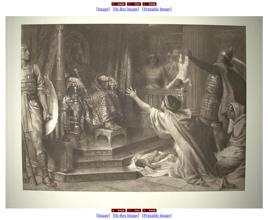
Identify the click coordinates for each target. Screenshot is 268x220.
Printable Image (156, 9)
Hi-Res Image (125, 9)
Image (103, 9)
